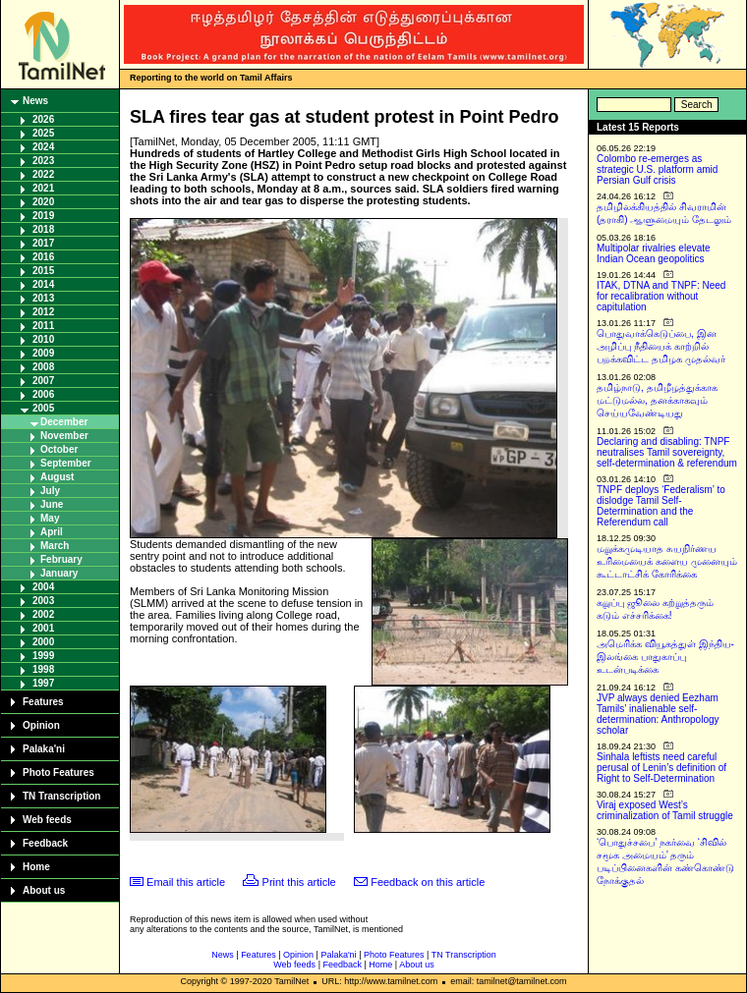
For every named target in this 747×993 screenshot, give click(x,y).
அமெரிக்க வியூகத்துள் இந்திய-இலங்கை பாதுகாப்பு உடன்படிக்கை (665, 656)
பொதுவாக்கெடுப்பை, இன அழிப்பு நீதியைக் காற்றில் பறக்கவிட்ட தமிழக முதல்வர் (661, 346)
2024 (43, 146)
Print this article (299, 882)
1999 (43, 655)
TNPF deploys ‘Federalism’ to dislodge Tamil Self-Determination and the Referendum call (661, 505)
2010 (43, 339)
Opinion (41, 725)
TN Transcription (61, 796)
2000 (43, 641)
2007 (43, 380)
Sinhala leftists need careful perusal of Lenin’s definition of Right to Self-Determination (661, 767)
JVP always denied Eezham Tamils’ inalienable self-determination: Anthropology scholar (658, 714)
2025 (43, 133)
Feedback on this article (428, 882)
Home (36, 866)
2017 (43, 243)
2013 (43, 298)
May (49, 518)
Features (43, 701)
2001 (43, 628)
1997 (43, 683)
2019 (43, 215)
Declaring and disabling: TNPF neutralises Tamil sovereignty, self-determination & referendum (667, 452)
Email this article (185, 882)
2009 (43, 353)
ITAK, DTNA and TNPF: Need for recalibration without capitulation (661, 296)
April (51, 531)
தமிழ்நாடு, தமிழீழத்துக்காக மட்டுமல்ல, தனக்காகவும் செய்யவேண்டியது (657, 400)
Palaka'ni (44, 749)
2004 (43, 586)
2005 (43, 408)
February (61, 559)
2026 (43, 119)
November (64, 435)
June (51, 504)
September (65, 463)
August (57, 476)
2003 (43, 600)
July (50, 490)
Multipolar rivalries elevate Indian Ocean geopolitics (654, 253)
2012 (43, 311)
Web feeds (47, 819)
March (54, 545)
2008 (43, 366)
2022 (43, 174)
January (59, 573)
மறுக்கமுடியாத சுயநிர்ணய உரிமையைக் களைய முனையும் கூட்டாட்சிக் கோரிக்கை (667, 561)
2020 (43, 201)
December (63, 421)
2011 (43, 325)
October (59, 449)
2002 (43, 614)
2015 (43, 270)
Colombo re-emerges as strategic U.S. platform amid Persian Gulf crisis (657, 169)
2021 (43, 188)
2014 (43, 284)
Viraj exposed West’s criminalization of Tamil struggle (665, 810)
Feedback (45, 843)
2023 (43, 160)
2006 (43, 394)
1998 (43, 669)
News (35, 100)
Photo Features (58, 772)
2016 (43, 256)
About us (44, 890)
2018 (43, 229)
